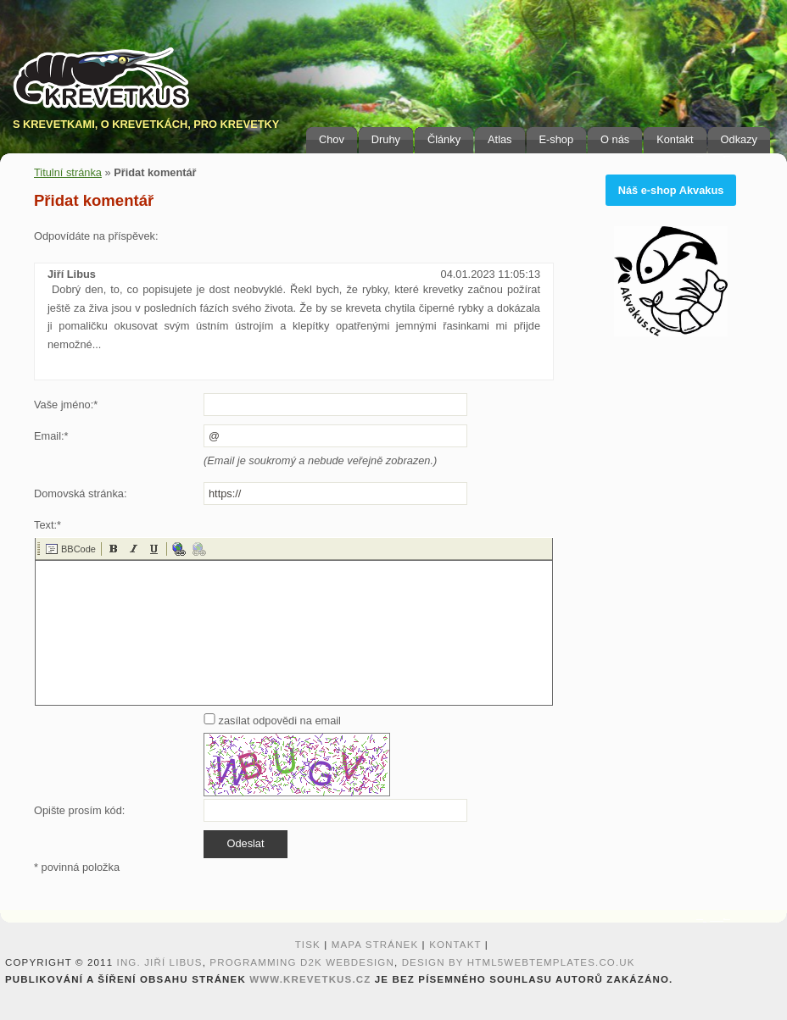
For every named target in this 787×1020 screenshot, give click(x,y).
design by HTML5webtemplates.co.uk (518, 962)
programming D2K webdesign (301, 962)
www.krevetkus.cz (310, 979)
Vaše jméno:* (66, 404)
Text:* (47, 524)
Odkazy (739, 139)
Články (443, 139)
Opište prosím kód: (79, 810)
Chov (331, 139)
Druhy (385, 139)
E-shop (556, 139)
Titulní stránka (68, 172)
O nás (614, 139)
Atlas (499, 139)
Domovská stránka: (80, 493)
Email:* (51, 436)
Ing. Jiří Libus (160, 962)
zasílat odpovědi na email (272, 720)
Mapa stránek (375, 945)
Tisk (308, 945)
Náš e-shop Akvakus (671, 190)
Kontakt (674, 139)
